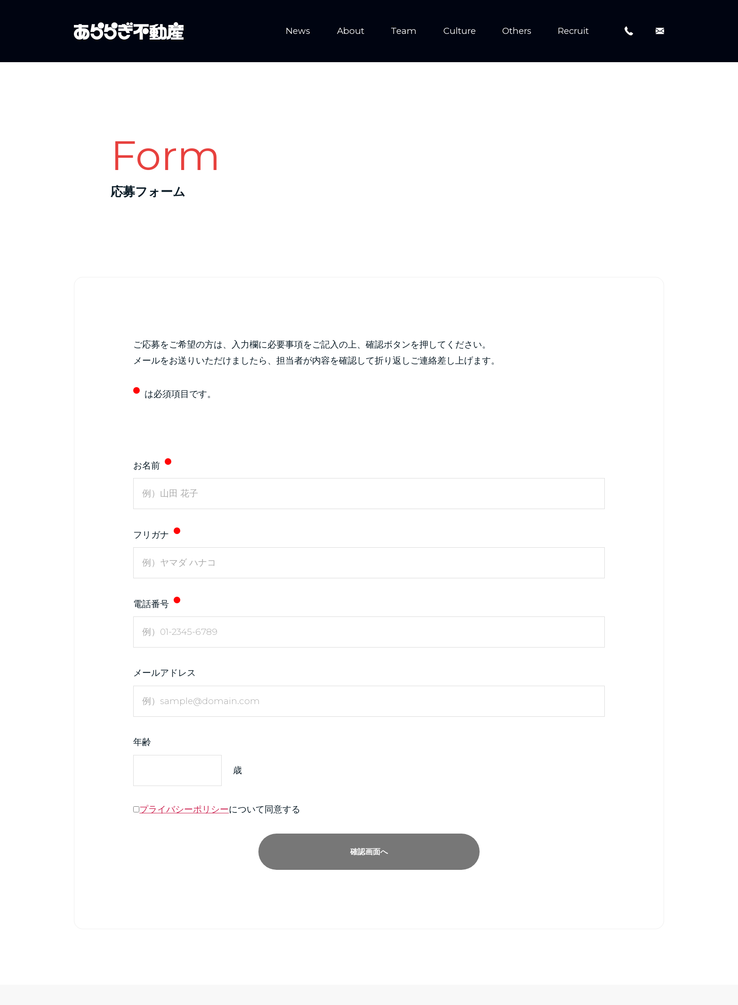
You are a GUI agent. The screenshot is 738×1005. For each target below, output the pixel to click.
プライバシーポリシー (184, 809)
